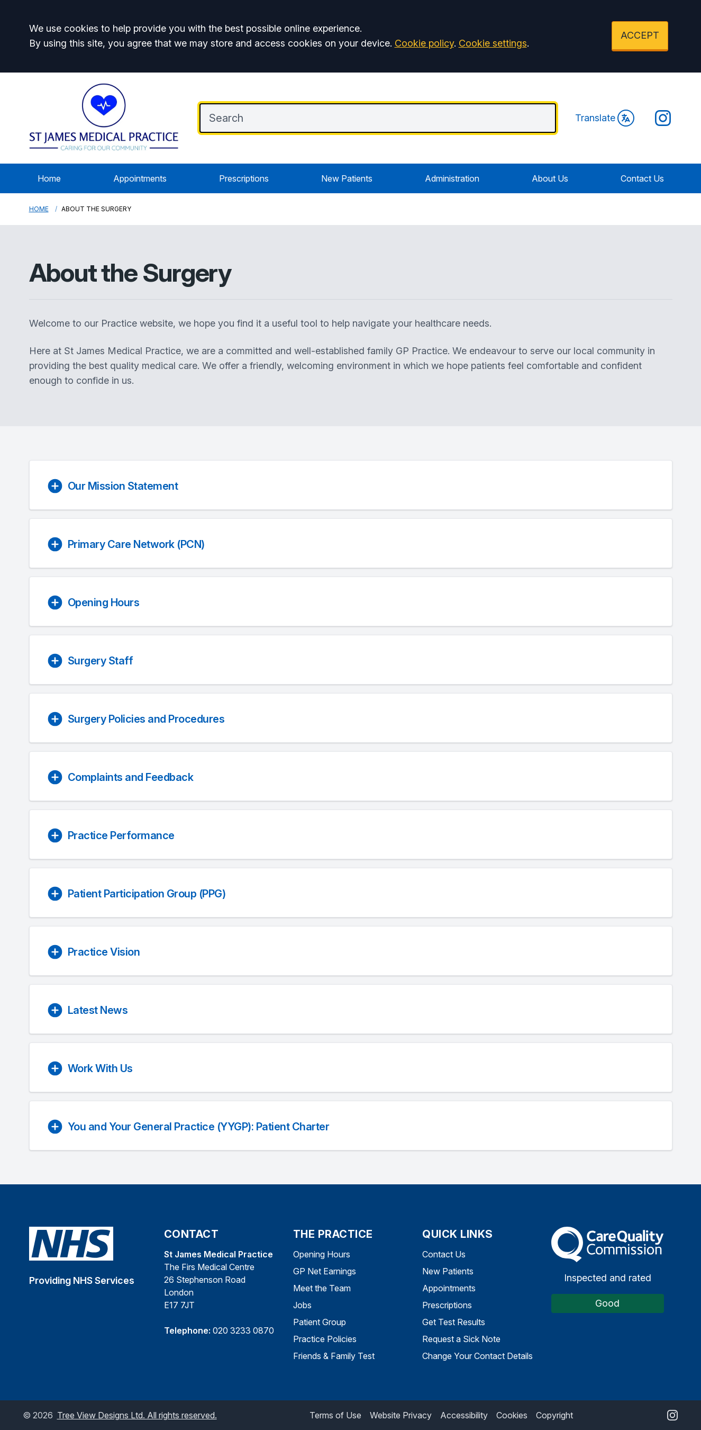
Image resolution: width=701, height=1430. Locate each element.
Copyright (554, 1415)
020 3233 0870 (243, 1330)
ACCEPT (640, 35)
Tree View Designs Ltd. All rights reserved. (137, 1415)
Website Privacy (401, 1415)
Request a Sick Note (461, 1339)
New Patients (346, 178)
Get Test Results (453, 1322)
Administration (452, 178)
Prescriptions (244, 178)
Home (49, 178)
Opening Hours (321, 1254)
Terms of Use (335, 1415)
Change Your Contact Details (477, 1356)
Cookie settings (493, 43)
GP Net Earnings (324, 1271)
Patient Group (319, 1322)
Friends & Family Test (334, 1356)
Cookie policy (424, 43)
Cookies (511, 1415)
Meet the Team (322, 1288)
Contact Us (642, 178)
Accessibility (464, 1415)
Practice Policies (325, 1339)
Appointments (140, 178)
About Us (550, 178)
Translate (604, 118)
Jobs (302, 1305)
